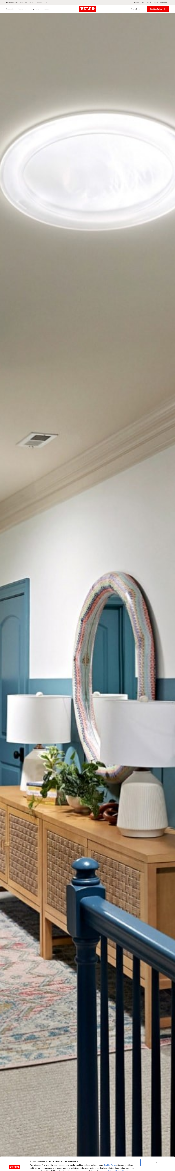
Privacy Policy (114, 1157)
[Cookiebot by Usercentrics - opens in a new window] (14, 1166)
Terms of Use (46, 1160)
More (32, 1167)
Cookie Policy (110, 1151)
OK (156, 1149)
